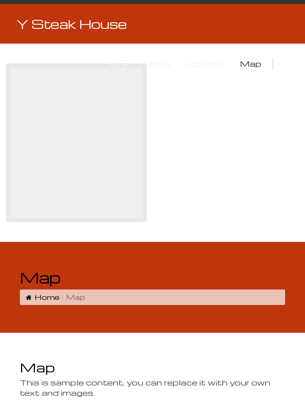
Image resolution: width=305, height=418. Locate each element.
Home (47, 296)
